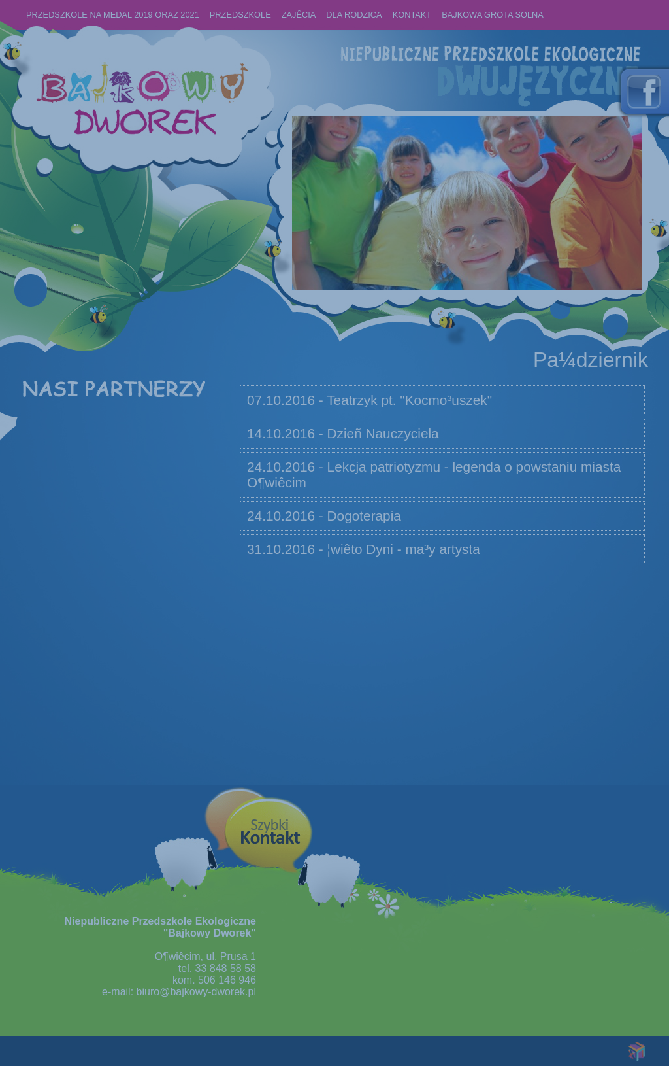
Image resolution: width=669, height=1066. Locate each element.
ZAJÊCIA (299, 15)
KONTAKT (412, 15)
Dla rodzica (354, 15)
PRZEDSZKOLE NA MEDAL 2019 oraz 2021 (112, 15)
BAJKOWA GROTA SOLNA (493, 15)
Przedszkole (240, 15)
